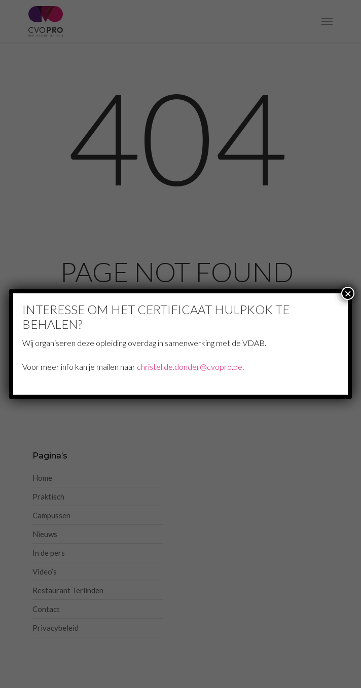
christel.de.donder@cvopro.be (189, 366)
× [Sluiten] (347, 293)
